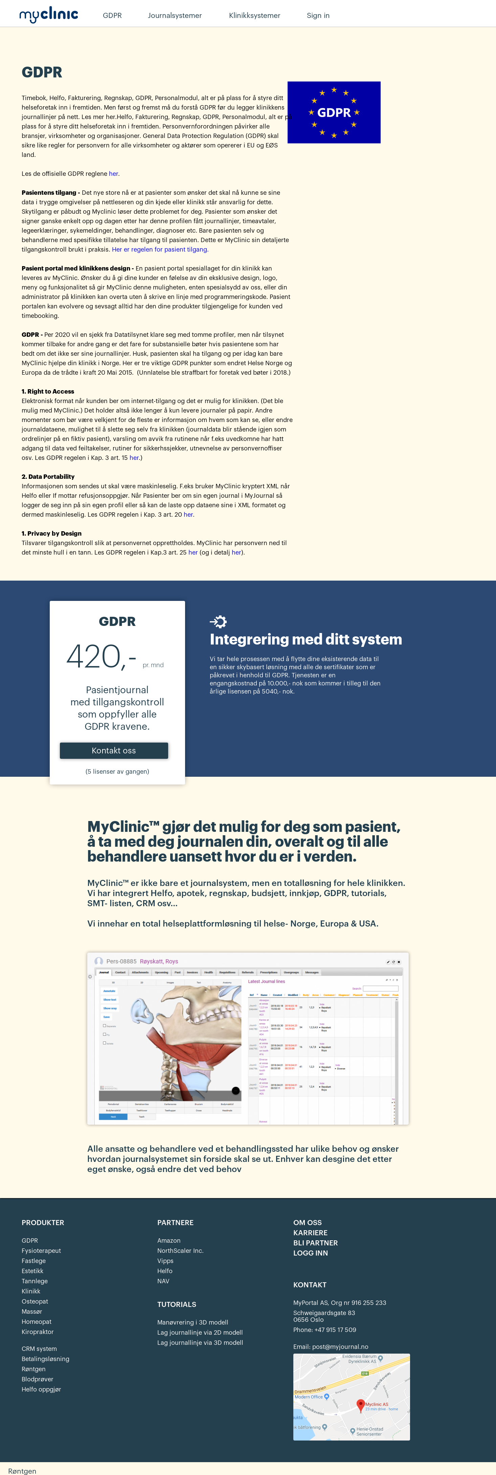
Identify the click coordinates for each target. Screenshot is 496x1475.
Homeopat (36, 1322)
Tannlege (35, 1281)
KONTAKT (309, 1285)
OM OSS (307, 1223)
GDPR (30, 1241)
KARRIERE (310, 1233)
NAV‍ (163, 1281)
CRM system (39, 1349)
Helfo (165, 1271)
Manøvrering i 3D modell (192, 1322)
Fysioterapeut (41, 1251)
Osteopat (35, 1301)
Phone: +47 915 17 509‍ (324, 1330)
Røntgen (34, 1369)
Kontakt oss (114, 751)
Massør (32, 1312)
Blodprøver (37, 1379)
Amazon (169, 1241)
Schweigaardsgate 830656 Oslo (324, 1316)
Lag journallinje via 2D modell (200, 1333)
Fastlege (34, 1261)
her (113, 174)
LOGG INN (310, 1253)
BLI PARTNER (315, 1243)
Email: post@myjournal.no (330, 1347)
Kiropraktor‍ (38, 1332)
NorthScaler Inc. (180, 1251)
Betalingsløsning (45, 1359)
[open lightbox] (248, 1037)
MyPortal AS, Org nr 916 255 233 (339, 1303)
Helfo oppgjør (41, 1389)
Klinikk (31, 1291)
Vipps (165, 1261)
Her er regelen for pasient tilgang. (160, 250)
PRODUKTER (43, 1223)
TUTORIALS (176, 1305)
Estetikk (32, 1271)
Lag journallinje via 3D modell (200, 1343)
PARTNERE (175, 1223)
